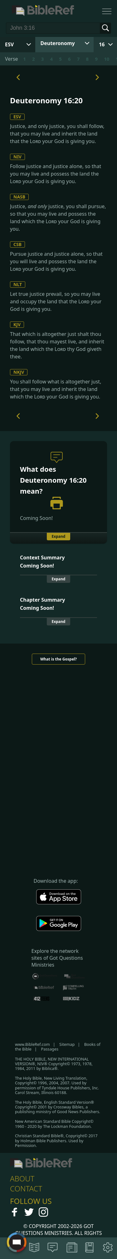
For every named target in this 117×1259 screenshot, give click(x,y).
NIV (17, 157)
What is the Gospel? (58, 659)
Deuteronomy (58, 43)
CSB (17, 244)
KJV (17, 324)
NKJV (18, 372)
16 (102, 44)
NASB (19, 197)
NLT (17, 284)
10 (106, 59)
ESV (17, 117)
